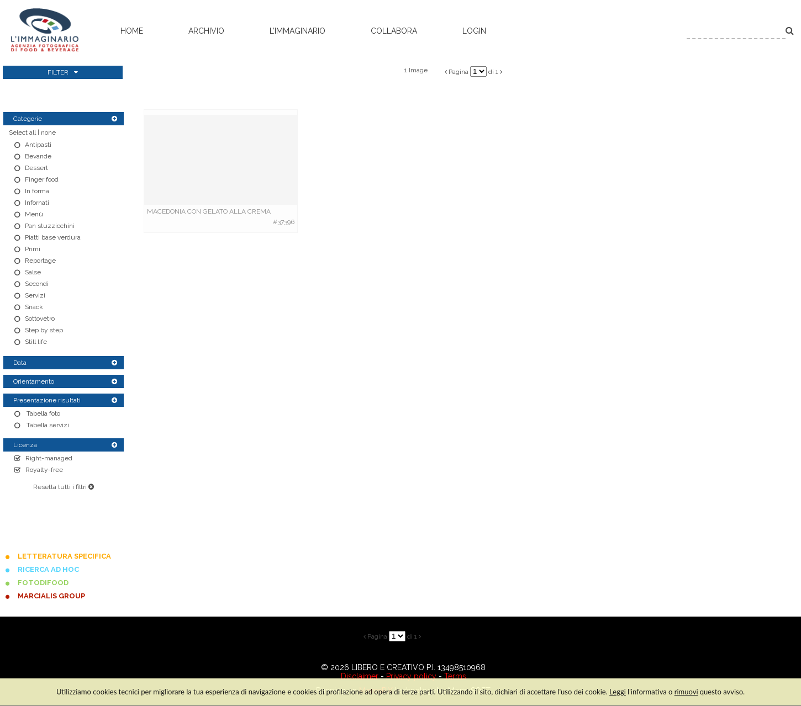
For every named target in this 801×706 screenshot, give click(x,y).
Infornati (37, 202)
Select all (22, 132)
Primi (32, 249)
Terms (455, 676)
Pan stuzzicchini (50, 226)
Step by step (44, 330)
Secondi (37, 284)
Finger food (42, 179)
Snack (34, 307)
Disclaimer (359, 676)
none (48, 132)
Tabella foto (42, 413)
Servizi (35, 295)
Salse (33, 272)
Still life (36, 342)
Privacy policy (411, 676)
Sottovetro (40, 318)
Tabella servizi (47, 425)
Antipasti (38, 144)
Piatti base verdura (53, 237)
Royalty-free (44, 470)
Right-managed (48, 458)
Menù (34, 214)
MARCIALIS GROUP (51, 596)
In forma (37, 191)
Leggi (617, 691)
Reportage (40, 260)
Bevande (38, 156)
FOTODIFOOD (43, 582)
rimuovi (686, 691)
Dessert (36, 168)
